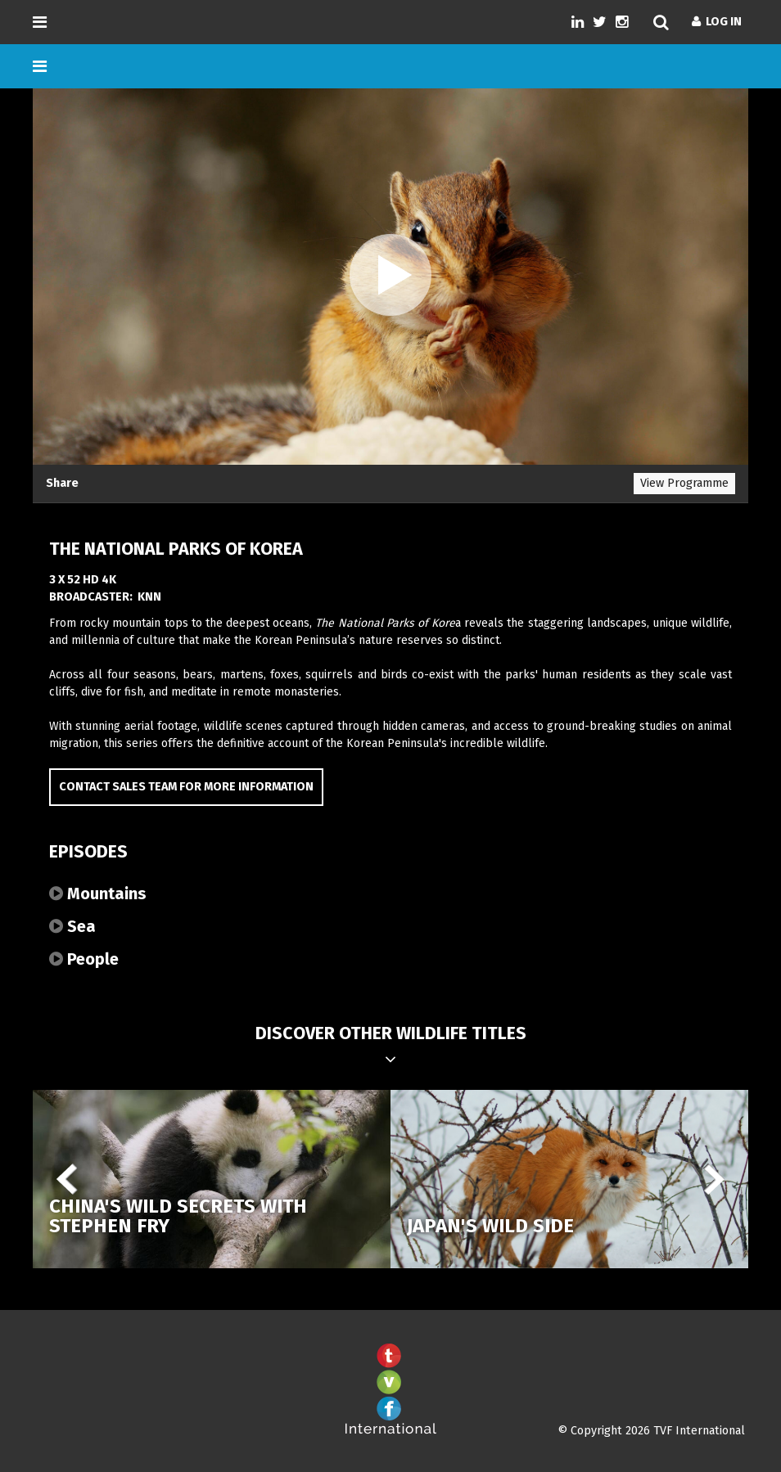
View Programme (684, 483)
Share (62, 483)
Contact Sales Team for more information (186, 787)
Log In (717, 22)
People (84, 959)
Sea (72, 926)
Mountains (98, 893)
